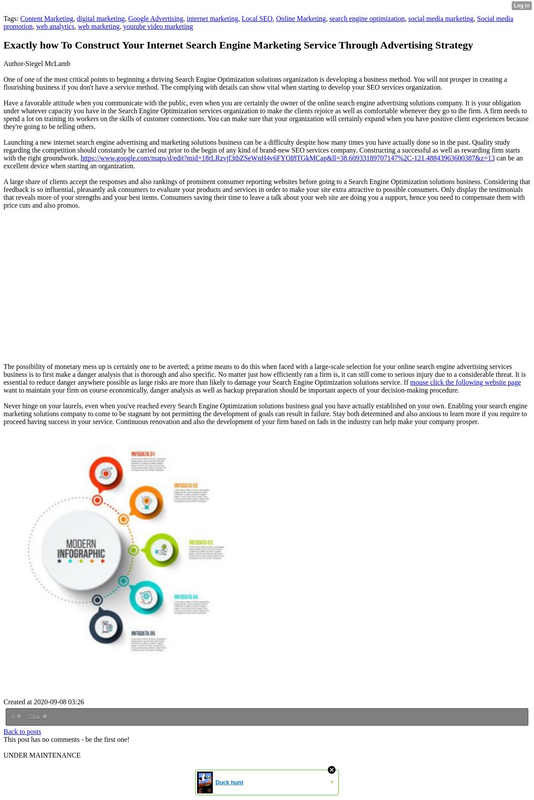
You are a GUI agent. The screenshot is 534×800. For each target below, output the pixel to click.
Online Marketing (301, 18)
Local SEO (257, 18)
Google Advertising (156, 18)
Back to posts (22, 731)
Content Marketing (46, 18)
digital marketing (101, 18)
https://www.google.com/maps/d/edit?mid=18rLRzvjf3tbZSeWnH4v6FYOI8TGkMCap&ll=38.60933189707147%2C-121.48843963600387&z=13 (287, 158)
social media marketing (440, 18)
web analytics (55, 26)
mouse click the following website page (465, 382)
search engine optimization (367, 18)
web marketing (99, 26)
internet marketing (212, 18)
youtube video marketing (158, 26)
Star (38, 716)
